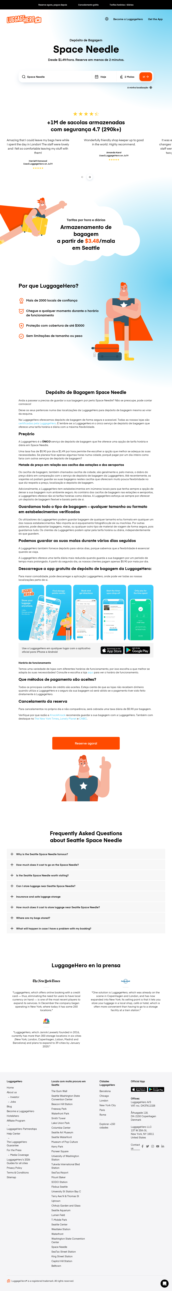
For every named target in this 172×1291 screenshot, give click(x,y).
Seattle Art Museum (62, 1132)
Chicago (104, 1095)
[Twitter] (148, 1146)
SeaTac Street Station (63, 1251)
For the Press (14, 1150)
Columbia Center (60, 1127)
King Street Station (62, 1256)
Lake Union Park (60, 1123)
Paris (102, 1110)
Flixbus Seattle (59, 1186)
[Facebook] (142, 1146)
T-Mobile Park (59, 1219)
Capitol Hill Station (61, 1261)
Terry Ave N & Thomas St (65, 1196)
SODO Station (59, 1182)
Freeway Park (59, 1108)
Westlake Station (60, 1229)
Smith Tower (58, 1118)
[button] (165, 1284)
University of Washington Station (65, 1157)
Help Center (13, 1133)
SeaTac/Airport (59, 1172)
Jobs (13, 1101)
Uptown (55, 1200)
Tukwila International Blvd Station (65, 1166)
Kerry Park (57, 1146)
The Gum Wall (59, 1091)
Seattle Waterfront (61, 1137)
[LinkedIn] (163, 1146)
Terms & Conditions (18, 1172)
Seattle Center (59, 1224)
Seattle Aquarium (60, 1210)
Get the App (155, 19)
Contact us (135, 1146)
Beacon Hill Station (62, 1104)
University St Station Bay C (66, 1191)
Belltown (56, 1265)
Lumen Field (58, 1215)
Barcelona (105, 1091)
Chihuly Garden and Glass (65, 1205)
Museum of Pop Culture (64, 1141)
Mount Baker (58, 1177)
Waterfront (57, 1234)
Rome (102, 1114)
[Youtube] (158, 1146)
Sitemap (11, 1177)
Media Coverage (19, 1154)
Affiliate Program (16, 1120)
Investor (14, 1097)
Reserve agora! (86, 743)
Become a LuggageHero (128, 19)
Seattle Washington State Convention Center (65, 1097)
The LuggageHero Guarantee (17, 1143)
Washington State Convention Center (68, 1240)
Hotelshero (13, 1115)
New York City (107, 1105)
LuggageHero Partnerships (22, 1128)
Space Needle (59, 1247)
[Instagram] (153, 1146)
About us (12, 1092)
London (103, 1100)
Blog (9, 1106)
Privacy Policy (14, 1167)
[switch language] (107, 19)
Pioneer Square (59, 1151)
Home (10, 1087)
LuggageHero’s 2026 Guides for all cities (18, 1161)
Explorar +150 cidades (107, 1125)
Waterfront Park (60, 1113)
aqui (90, 672)
